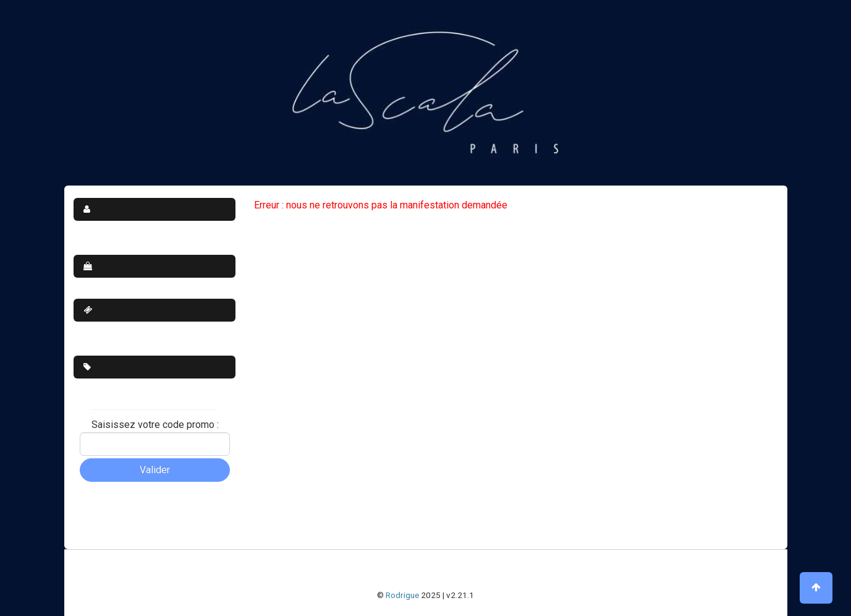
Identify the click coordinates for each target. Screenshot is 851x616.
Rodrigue (402, 595)
